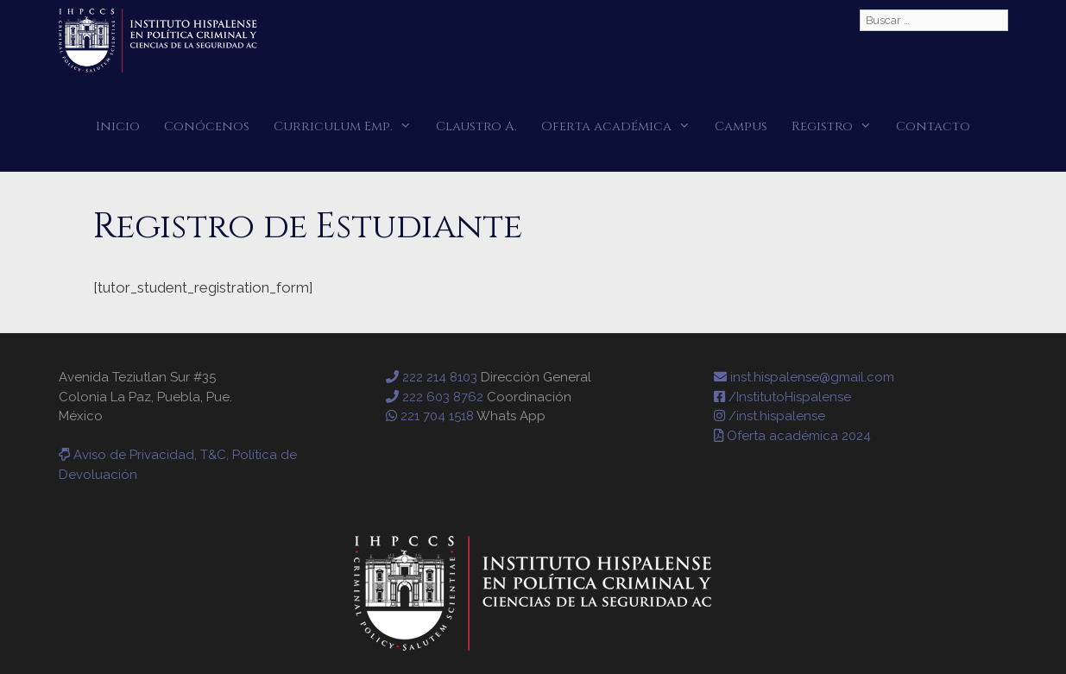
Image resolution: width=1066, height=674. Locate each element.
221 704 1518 (430, 416)
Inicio (118, 126)
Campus (741, 126)
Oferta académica (622, 126)
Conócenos (206, 126)
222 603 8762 (434, 397)
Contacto (933, 126)
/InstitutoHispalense (782, 397)
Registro (838, 126)
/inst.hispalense (769, 416)
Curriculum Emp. (349, 126)
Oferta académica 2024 (792, 436)
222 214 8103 (431, 377)
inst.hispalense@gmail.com (804, 377)
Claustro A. (476, 126)
